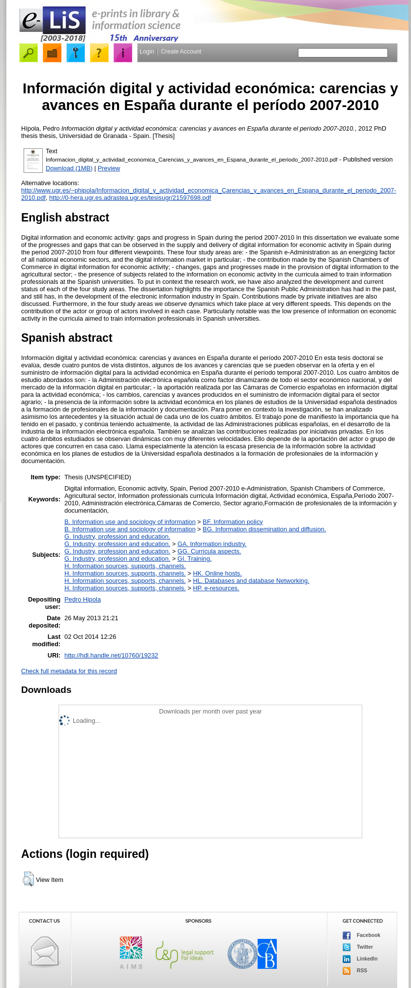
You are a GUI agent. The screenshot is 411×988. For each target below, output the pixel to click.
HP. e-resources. (216, 588)
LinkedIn (360, 959)
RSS (355, 971)
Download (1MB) (69, 168)
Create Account (181, 51)
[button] (28, 879)
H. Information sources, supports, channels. (125, 566)
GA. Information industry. (212, 544)
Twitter (358, 947)
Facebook (362, 935)
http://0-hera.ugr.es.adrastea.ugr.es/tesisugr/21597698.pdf (130, 197)
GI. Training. (194, 558)
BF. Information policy (233, 521)
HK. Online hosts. (217, 573)
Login (147, 51)
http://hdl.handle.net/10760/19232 (111, 655)
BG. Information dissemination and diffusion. (264, 529)
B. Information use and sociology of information (130, 521)
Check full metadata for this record (69, 671)
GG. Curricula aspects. (209, 551)
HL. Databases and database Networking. (251, 580)
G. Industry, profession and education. (117, 536)
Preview (109, 168)
